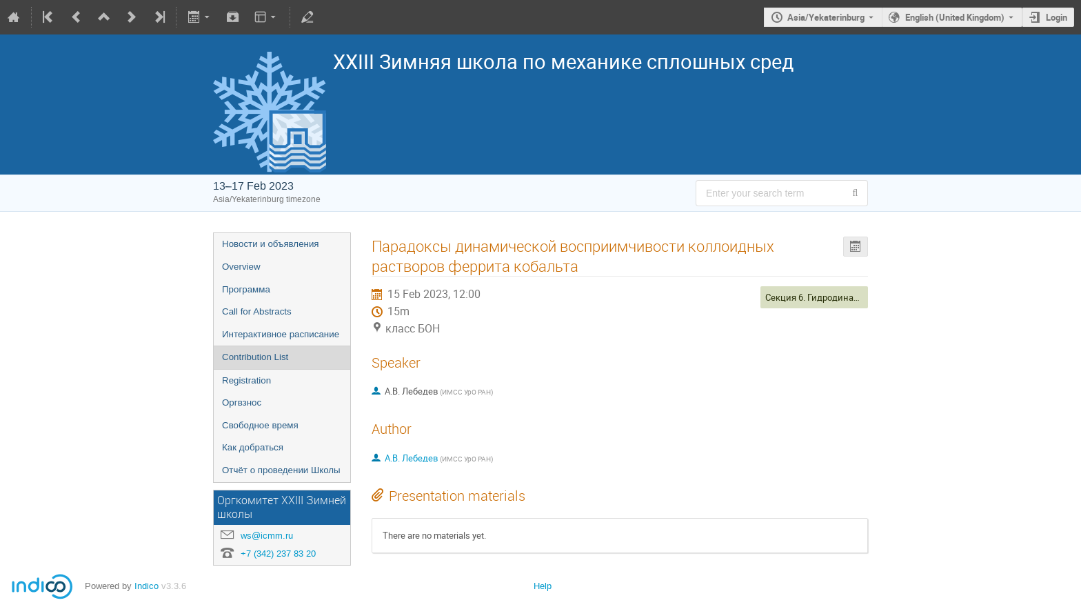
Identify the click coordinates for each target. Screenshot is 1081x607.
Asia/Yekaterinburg (826, 17)
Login (1056, 17)
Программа (246, 289)
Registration (246, 380)
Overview (241, 266)
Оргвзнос (241, 402)
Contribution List (255, 357)
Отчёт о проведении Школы (281, 470)
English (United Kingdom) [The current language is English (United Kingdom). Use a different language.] (954, 17)
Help (543, 586)
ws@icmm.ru (267, 535)
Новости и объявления (270, 244)
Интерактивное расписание (280, 334)
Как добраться (252, 447)
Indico (146, 586)
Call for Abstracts (257, 311)
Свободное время (260, 425)
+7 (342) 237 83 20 (278, 553)
